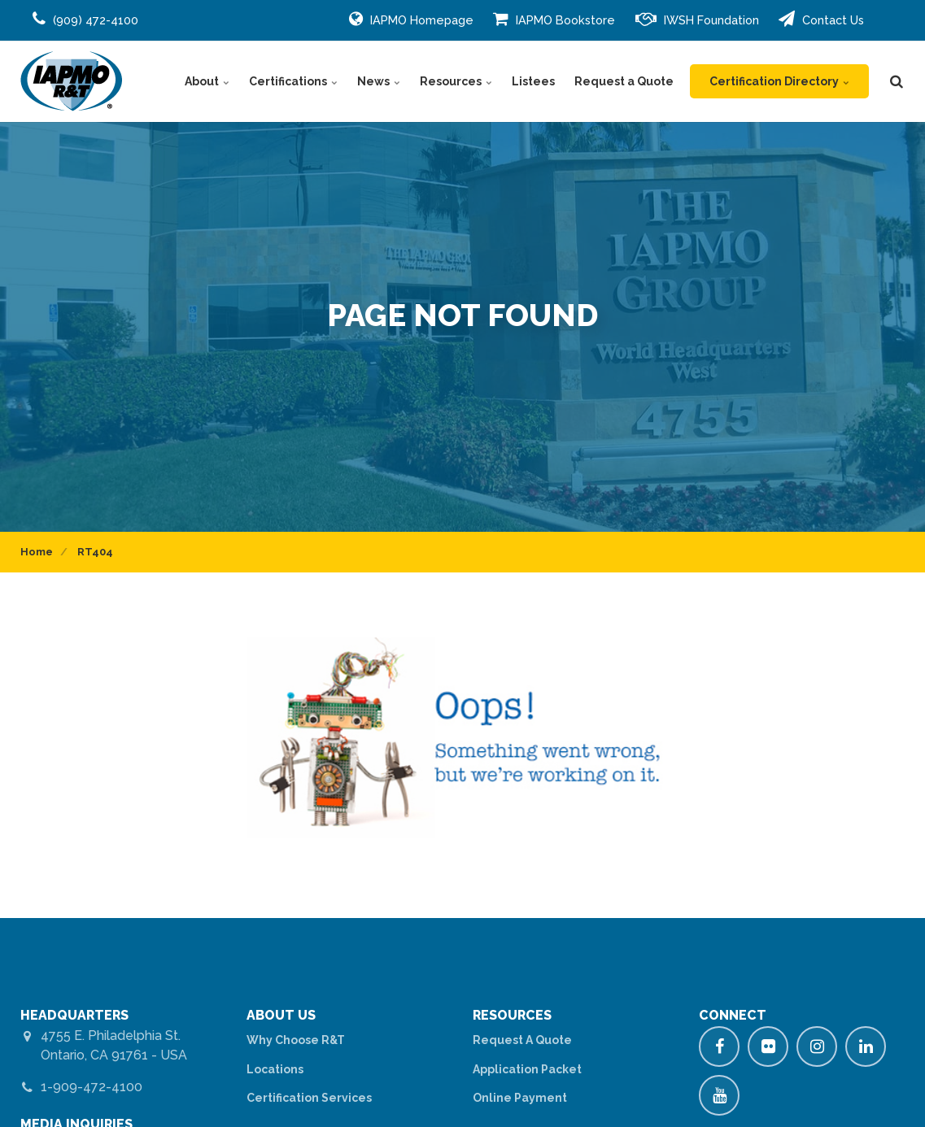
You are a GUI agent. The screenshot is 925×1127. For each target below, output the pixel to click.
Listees (533, 81)
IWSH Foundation (697, 19)
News (378, 81)
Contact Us (821, 19)
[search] (896, 81)
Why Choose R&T (296, 1039)
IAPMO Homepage (411, 19)
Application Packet (527, 1069)
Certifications (293, 81)
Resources (456, 81)
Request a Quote (624, 81)
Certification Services (309, 1097)
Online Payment (520, 1097)
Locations (275, 1069)
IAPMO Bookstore (554, 19)
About (207, 81)
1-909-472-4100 (91, 1086)
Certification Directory (779, 81)
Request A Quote (522, 1039)
